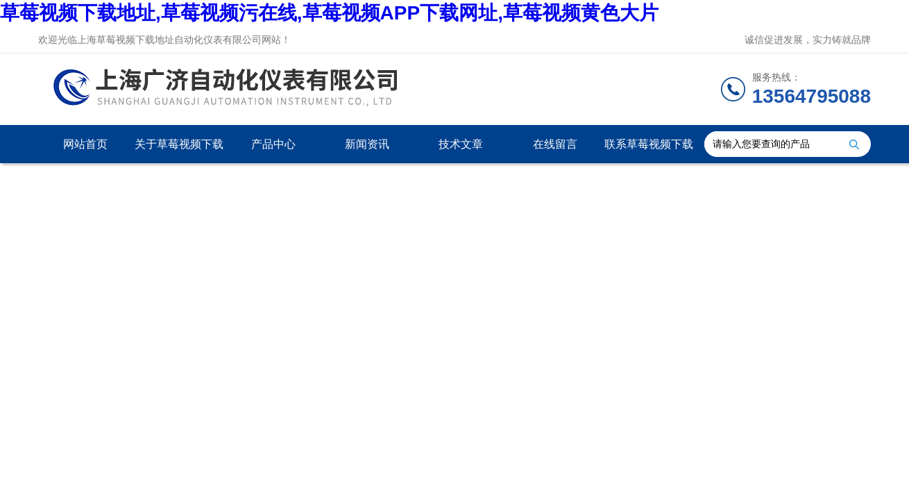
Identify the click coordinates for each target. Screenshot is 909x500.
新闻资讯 (367, 144)
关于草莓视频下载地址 (179, 150)
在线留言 (555, 144)
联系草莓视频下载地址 (648, 150)
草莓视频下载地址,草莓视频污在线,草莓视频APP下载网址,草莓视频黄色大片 (329, 13)
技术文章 (461, 144)
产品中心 (273, 144)
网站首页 (85, 144)
